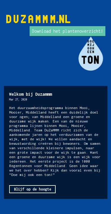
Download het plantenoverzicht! (67, 31)
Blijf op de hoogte (32, 189)
